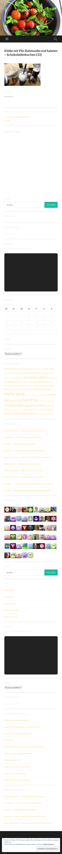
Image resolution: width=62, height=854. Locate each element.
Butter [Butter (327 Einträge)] (11, 368)
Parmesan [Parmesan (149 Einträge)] (15, 389)
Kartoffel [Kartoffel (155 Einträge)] (18, 378)
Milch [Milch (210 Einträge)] (47, 382)
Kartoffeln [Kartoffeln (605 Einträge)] (35, 377)
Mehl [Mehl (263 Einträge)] (37, 382)
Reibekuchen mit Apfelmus (32, 430)
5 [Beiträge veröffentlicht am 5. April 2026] (51, 314)
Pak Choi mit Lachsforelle (14, 773)
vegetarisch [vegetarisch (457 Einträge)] (34, 405)
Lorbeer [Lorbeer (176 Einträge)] (26, 382)
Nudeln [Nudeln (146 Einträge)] (20, 386)
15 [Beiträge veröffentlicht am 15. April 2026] (22, 323)
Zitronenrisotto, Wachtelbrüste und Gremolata (23, 747)
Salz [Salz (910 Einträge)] (29, 400)
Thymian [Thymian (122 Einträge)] (50, 401)
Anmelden (8, 597)
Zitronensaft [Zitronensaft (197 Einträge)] (31, 410)
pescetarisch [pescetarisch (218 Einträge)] (29, 389)
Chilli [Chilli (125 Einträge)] (35, 369)
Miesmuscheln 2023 (12, 760)
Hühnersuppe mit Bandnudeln (29, 437)
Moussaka (8, 740)
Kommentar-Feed (11, 610)
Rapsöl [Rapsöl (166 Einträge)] (37, 395)
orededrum (9, 437)
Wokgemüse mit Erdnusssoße (16, 780)
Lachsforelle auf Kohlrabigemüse (17, 733)
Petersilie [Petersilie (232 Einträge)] (44, 389)
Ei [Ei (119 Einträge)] (41, 369)
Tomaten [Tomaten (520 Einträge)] (14, 405)
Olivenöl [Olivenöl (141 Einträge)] (29, 386)
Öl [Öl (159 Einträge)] (49, 414)
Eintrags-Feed (10, 603)
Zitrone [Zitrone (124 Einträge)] (20, 410)
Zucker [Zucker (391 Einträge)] (11, 413)
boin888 (7, 484)
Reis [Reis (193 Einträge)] (46, 395)
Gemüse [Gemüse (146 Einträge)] (18, 373)
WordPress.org (10, 617)
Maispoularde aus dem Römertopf (18, 753)
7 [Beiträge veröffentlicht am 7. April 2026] (13, 318)
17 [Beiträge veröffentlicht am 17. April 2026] (37, 323)
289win (7, 490)
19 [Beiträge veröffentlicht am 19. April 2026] (52, 323)
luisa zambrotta (10, 457)
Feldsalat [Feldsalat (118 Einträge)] (8, 373)
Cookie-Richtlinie (48, 844)
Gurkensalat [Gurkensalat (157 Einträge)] (46, 373)
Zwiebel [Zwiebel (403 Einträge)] (27, 413)
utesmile (7, 450)
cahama (7, 444)
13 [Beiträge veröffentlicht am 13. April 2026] (6, 323)
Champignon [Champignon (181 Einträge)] (25, 369)
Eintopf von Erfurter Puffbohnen (17, 767)
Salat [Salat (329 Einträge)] (16, 400)
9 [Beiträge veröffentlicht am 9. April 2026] (28, 318)
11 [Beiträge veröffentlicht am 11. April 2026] (45, 318)
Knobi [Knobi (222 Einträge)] (51, 378)
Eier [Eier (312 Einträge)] (49, 368)
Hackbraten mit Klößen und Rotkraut (30, 450)
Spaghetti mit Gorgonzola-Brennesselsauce (22, 727)
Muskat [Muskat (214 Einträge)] (10, 385)
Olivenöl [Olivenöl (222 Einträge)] (40, 385)
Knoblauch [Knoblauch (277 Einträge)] (12, 382)
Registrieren (9, 590)
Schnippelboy (31, 10)
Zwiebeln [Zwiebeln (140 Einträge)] (41, 414)
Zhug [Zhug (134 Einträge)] (11, 410)
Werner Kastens (11, 470)
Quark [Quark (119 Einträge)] (28, 395)
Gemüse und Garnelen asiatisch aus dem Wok (33, 484)
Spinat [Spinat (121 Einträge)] (41, 401)
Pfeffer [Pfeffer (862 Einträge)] (14, 394)
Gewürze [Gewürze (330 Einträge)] (32, 372)
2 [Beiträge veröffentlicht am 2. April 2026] (28, 314)
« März (7, 339)
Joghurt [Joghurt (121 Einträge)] (8, 378)
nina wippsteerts (11, 430)
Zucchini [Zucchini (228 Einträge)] (45, 409)
